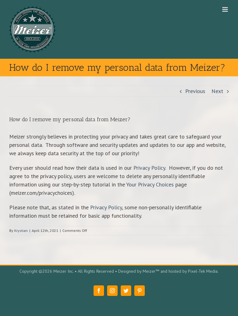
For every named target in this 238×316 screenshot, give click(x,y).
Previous (195, 91)
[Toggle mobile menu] (225, 9)
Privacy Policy (149, 167)
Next (217, 91)
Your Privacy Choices (150, 184)
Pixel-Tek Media (203, 271)
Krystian (21, 230)
